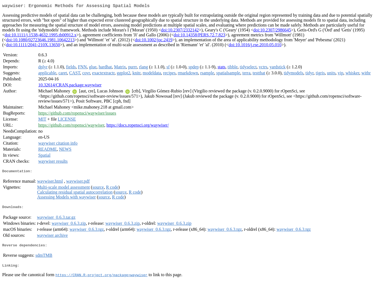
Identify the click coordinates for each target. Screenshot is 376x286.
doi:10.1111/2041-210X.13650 (33, 45)
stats (221, 68)
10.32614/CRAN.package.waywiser (69, 86)
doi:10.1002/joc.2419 (154, 41)
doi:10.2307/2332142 (180, 31)
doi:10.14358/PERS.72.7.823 (199, 36)
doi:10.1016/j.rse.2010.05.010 (255, 45)
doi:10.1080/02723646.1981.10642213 (40, 41)
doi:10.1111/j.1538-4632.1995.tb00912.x (41, 36)
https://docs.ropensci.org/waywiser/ (137, 126)
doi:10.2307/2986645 (272, 31)
